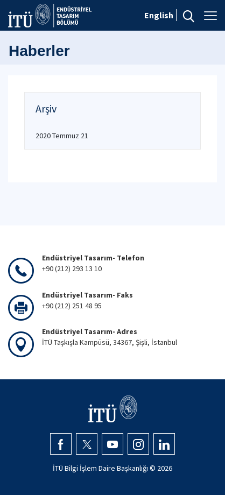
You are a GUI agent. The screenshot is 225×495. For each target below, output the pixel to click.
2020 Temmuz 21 (62, 135)
